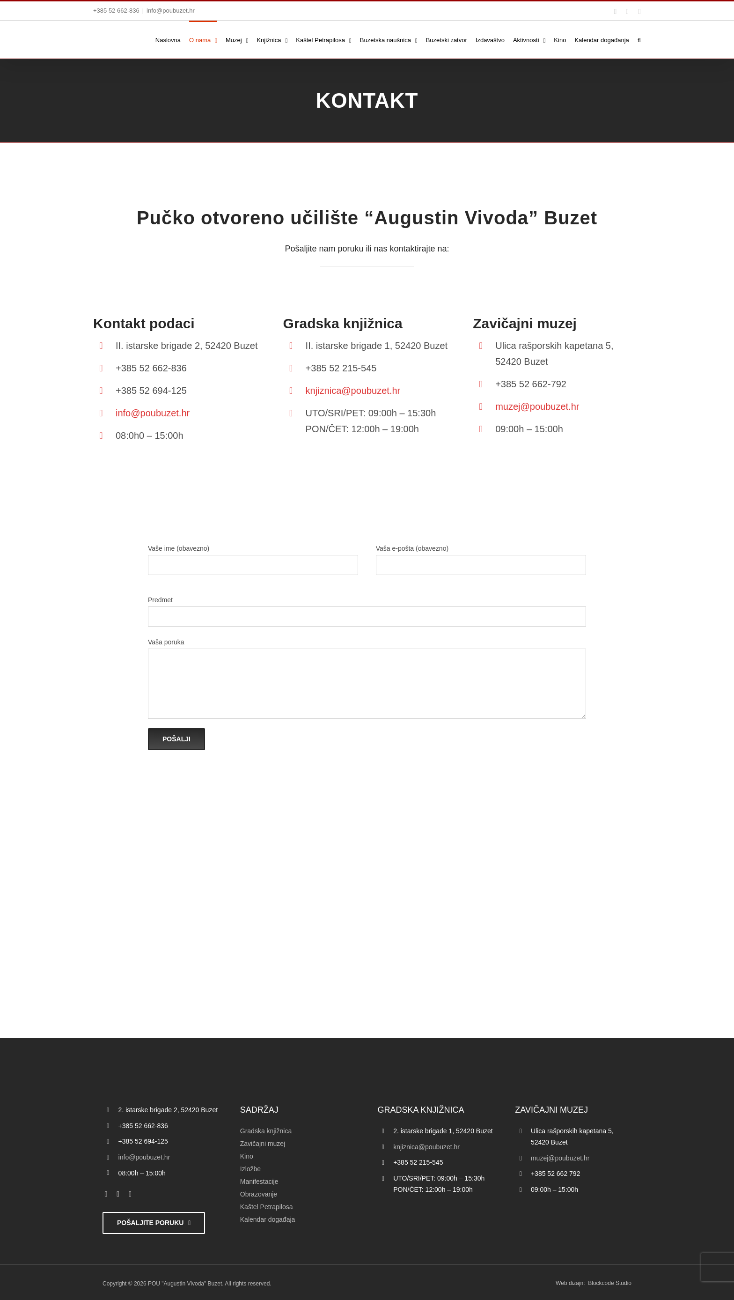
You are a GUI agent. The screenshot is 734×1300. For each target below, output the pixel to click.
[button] (639, 39)
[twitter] (118, 1194)
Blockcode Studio (609, 1283)
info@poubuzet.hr (171, 10)
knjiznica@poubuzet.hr (353, 390)
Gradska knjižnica (266, 1131)
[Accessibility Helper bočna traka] (11, 245)
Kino (246, 1156)
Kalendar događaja (267, 1219)
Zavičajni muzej (262, 1143)
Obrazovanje (258, 1194)
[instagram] (130, 1194)
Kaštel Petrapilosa (266, 1207)
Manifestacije (259, 1181)
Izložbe (250, 1169)
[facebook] (106, 1194)
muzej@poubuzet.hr (537, 406)
